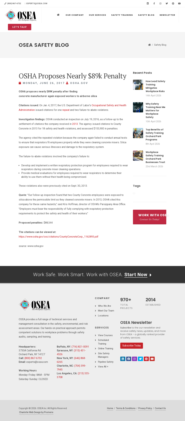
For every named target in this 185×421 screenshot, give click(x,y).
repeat (65, 109)
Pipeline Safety (105, 361)
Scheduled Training (103, 342)
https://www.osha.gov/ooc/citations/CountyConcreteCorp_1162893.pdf (58, 236)
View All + (103, 366)
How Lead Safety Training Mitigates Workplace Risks (155, 86)
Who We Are (104, 305)
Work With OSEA (152, 217)
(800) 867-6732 (12, 3)
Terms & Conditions (125, 408)
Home (110, 408)
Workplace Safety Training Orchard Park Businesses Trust (155, 157)
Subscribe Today (131, 345)
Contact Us (160, 408)
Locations (103, 315)
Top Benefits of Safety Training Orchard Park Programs (155, 134)
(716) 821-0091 (80, 346)
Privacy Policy (145, 408)
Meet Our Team (106, 310)
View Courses (105, 335)
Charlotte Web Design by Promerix (36, 412)
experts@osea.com (36, 3)
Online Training (105, 348)
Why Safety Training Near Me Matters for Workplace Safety (155, 110)
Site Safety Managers (103, 355)
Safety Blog (160, 45)
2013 (75, 123)
